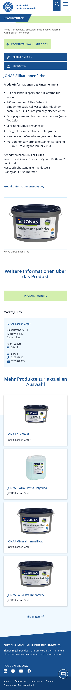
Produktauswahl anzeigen (29, 44)
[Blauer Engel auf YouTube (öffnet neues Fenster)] (21, 671)
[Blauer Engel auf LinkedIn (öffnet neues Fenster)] (5, 671)
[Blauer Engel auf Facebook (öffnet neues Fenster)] (29, 671)
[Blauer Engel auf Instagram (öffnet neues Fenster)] (13, 671)
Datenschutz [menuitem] (21, 681)
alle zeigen (33, 616)
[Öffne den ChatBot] (63, 674)
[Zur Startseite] (25, 7)
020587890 (17, 357)
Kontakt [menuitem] (7, 681)
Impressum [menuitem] (36, 681)
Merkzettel (19, 65)
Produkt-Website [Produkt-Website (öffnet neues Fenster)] (35, 295)
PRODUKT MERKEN (22, 57)
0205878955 (18, 361)
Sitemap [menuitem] (50, 681)
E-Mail (14, 347)
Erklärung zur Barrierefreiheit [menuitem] (19, 685)
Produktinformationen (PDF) (21, 186)
